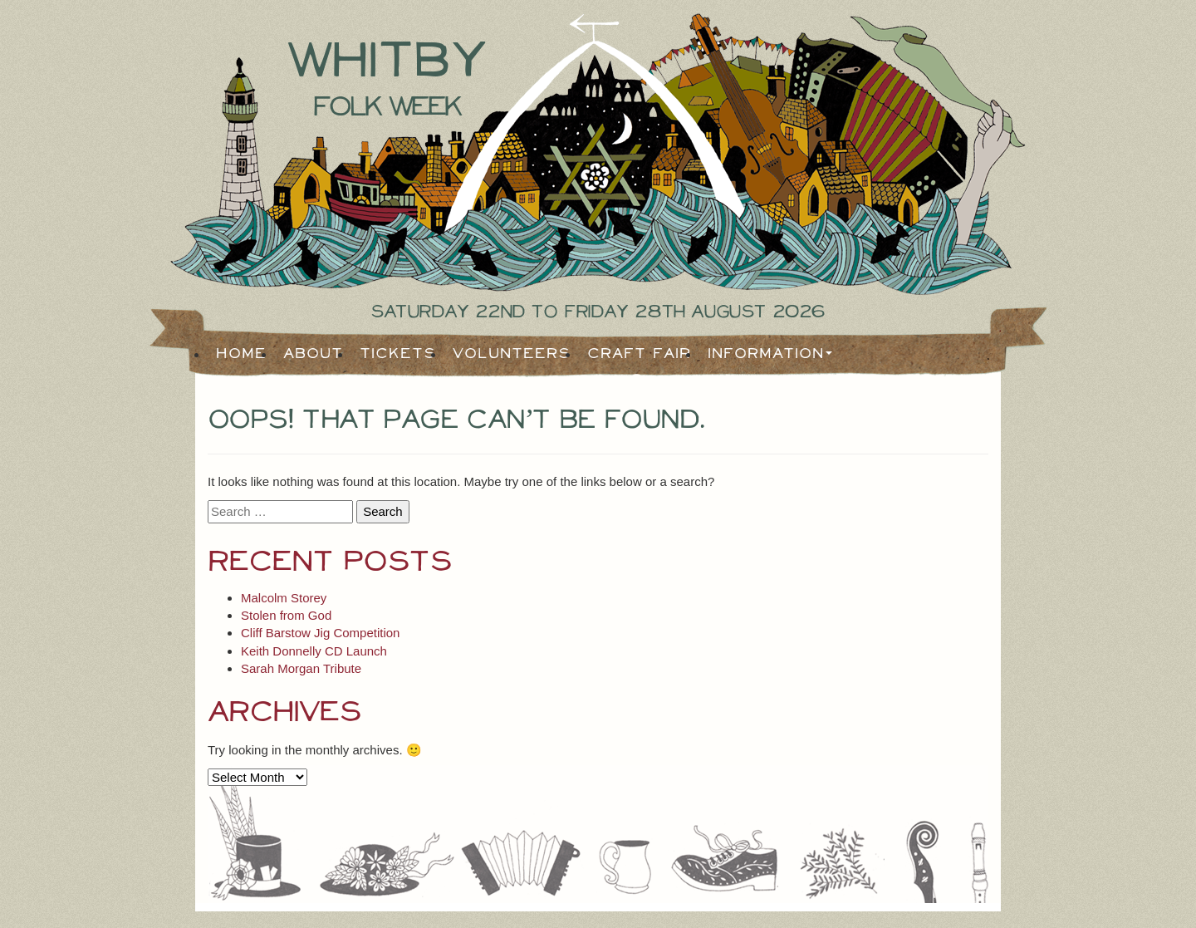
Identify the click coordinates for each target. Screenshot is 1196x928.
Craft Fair (639, 354)
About (313, 354)
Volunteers (512, 354)
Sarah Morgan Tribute (301, 668)
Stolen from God (286, 615)
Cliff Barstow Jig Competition (320, 633)
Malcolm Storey (283, 598)
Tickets (398, 354)
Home (241, 354)
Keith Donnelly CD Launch (314, 651)
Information (766, 354)
